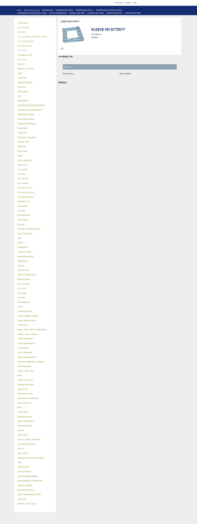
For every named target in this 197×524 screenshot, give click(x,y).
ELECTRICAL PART (34, 25)
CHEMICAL (45, 48)
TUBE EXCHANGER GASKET (28, 22)
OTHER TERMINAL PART (129, 48)
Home (19, 10)
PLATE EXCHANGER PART (122, 19)
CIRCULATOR (52, 30)
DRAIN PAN (54, 39)
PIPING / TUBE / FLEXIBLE (28, 48)
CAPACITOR (22, 27)
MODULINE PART (127, 51)
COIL (72, 19)
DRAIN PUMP (39, 30)
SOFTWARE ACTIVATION (79, 45)
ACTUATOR (136, 39)
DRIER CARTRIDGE (25, 36)
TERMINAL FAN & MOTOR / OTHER (102, 22)
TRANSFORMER (111, 25)
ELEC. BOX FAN (35, 27)
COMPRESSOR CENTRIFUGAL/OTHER (32, 13)
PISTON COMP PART (133, 13)
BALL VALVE (22, 42)
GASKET (74, 48)
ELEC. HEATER (58, 27)
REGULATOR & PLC (100, 16)
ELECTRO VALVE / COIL (38, 42)
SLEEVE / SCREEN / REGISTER (118, 42)
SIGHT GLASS (85, 48)
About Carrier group (31, 10)
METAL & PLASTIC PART (88, 36)
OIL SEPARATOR (23, 33)
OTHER (118, 45)
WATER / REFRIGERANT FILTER (49, 51)
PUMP (139, 27)
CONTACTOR (63, 25)
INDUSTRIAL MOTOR (126, 22)
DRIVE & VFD (50, 25)
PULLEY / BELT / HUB (60, 48)
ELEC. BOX (98, 25)
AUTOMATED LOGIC (48, 19)
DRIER (132, 33)
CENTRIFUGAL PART (95, 13)
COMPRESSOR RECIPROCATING (109, 10)
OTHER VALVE (55, 42)
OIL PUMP (36, 33)
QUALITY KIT (22, 53)
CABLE (89, 25)
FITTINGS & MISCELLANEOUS (105, 48)
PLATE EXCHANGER (84, 19)
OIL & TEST (119, 30)
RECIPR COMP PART (114, 13)
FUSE (132, 25)
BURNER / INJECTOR (95, 51)
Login (134, 3)
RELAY (72, 25)
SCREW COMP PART (77, 13)
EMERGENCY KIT (71, 51)
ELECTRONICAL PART (26, 16)
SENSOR (46, 27)
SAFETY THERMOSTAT (108, 27)
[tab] (35, 55)
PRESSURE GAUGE (37, 53)
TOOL (82, 51)
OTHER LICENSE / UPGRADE (102, 45)
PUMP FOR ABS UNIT (88, 30)
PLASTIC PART (106, 36)
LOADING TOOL (117, 16)
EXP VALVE (56, 36)
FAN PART (21, 25)
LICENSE (40, 45)
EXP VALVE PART (69, 36)
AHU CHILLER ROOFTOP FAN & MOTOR (70, 22)
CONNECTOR (71, 27)
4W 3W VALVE (123, 39)
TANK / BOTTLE (79, 39)
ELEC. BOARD (42, 16)
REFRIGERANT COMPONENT (54, 33)
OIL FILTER (130, 30)
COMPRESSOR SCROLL (84, 10)
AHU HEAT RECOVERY (25, 45)
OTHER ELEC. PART (127, 27)
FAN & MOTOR (46, 22)
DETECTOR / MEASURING (27, 19)
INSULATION (92, 39)
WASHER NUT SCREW (25, 51)
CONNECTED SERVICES (88, 27)
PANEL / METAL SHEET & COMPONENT (32, 39)
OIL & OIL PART (105, 30)
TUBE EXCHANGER (102, 19)
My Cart (128, 3)
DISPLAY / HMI (85, 16)
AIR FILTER (85, 42)
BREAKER (124, 25)
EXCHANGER (63, 19)
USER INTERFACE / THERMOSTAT (63, 16)
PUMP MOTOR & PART (69, 30)
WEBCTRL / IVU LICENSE (56, 45)
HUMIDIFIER (98, 42)
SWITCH (80, 25)
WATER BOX (66, 39)
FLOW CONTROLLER (105, 33)
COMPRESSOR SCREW (64, 10)
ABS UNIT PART (112, 51)
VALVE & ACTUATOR (108, 39)
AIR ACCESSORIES (71, 42)
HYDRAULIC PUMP (24, 30)
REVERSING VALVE (42, 36)
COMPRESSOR (47, 10)
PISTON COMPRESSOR (58, 13)
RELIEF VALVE (121, 33)
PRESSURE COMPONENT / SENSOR (81, 33)
